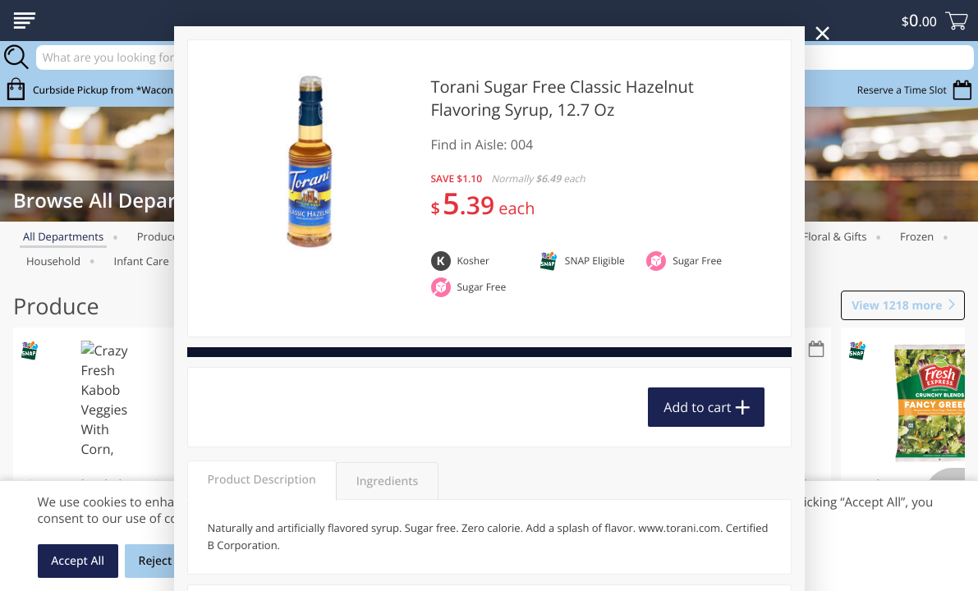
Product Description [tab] (262, 480)
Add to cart (697, 407)
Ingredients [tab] (387, 481)
